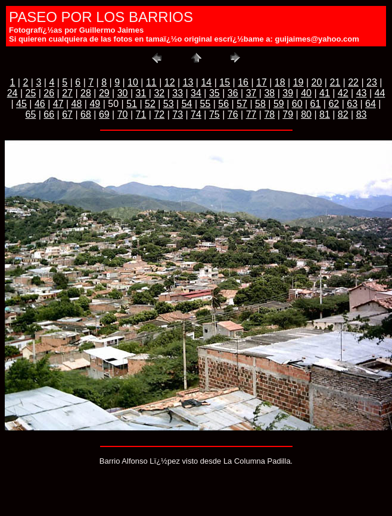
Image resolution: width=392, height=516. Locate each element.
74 (196, 114)
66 (48, 114)
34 (196, 93)
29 (104, 93)
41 (324, 93)
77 (251, 114)
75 (214, 114)
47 (58, 104)
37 (251, 93)
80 (306, 114)
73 (177, 114)
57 (242, 104)
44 (380, 93)
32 (159, 93)
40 (306, 93)
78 (269, 114)
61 (315, 104)
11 (151, 82)
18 (280, 82)
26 (48, 93)
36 (233, 93)
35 (214, 93)
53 (168, 104)
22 (353, 82)
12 (169, 82)
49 (94, 104)
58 (260, 104)
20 (317, 82)
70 (122, 114)
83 (361, 114)
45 (21, 104)
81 (324, 114)
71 (141, 114)
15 (224, 82)
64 (370, 104)
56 (223, 104)
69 (104, 114)
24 (12, 93)
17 (261, 82)
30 (122, 93)
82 (343, 114)
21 (334, 82)
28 (85, 93)
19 (298, 82)
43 (361, 93)
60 (297, 104)
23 (371, 82)
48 (76, 104)
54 (187, 104)
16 (243, 82)
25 (31, 93)
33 (177, 93)
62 (333, 104)
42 (343, 93)
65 (31, 114)
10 (132, 82)
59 (278, 104)
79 (287, 114)
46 (40, 104)
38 (269, 93)
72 (159, 114)
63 (352, 104)
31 (141, 93)
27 (67, 93)
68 (85, 114)
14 (206, 82)
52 (150, 104)
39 (287, 93)
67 (67, 114)
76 (233, 114)
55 (205, 104)
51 (131, 104)
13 (188, 82)
